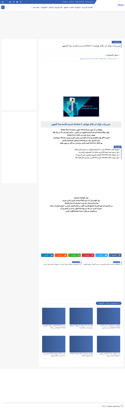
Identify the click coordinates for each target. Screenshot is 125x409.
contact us (65, 2)
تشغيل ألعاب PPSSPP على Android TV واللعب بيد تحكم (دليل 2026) (97, 149)
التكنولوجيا (44, 7)
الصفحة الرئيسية (87, 7)
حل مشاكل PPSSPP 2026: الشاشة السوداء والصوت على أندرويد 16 (97, 155)
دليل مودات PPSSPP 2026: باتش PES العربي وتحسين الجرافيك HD (97, 158)
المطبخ (66, 7)
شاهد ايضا (36, 7)
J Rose (120, 5)
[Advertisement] (62, 21)
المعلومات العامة (75, 7)
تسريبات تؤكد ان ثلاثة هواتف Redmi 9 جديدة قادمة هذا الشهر (98, 58)
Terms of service (79, 2)
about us (71, 2)
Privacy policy (89, 2)
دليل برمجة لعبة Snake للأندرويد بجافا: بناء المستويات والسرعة (99, 152)
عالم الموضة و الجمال (55, 7)
